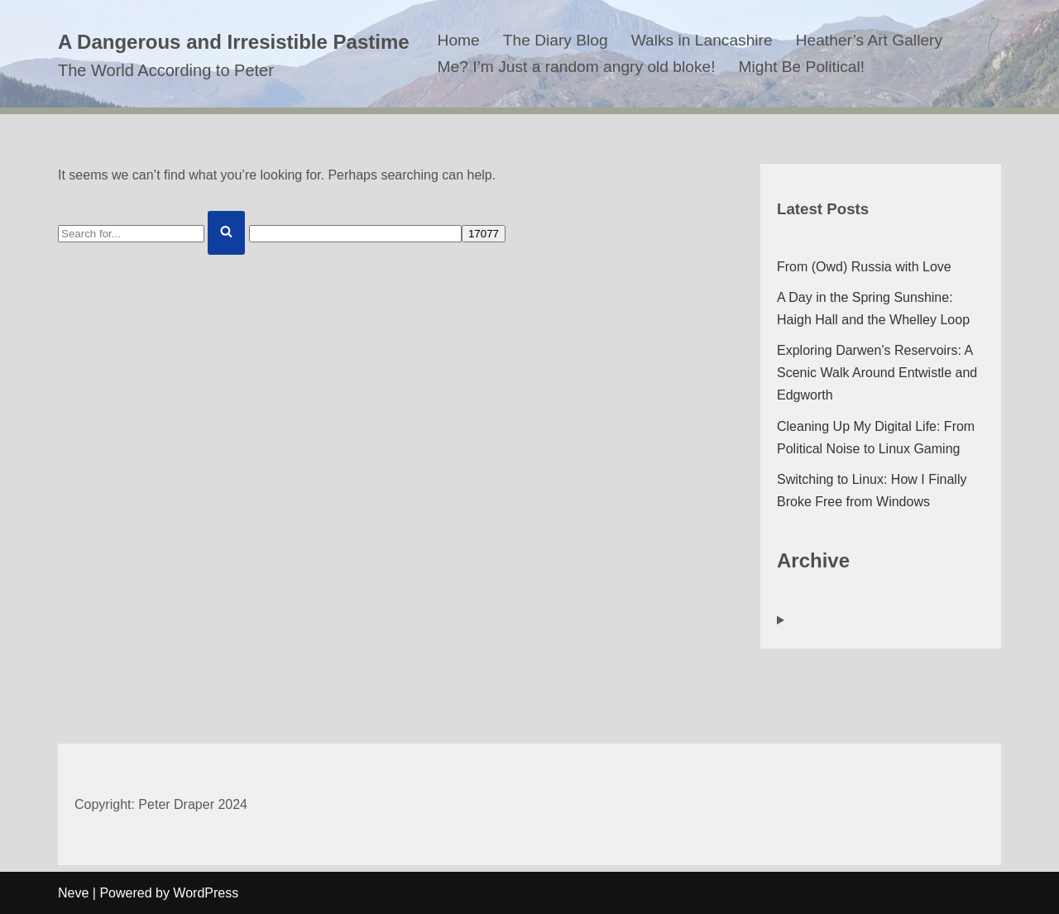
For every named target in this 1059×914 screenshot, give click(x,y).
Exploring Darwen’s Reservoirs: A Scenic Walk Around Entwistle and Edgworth (877, 372)
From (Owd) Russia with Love (864, 267)
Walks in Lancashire (702, 40)
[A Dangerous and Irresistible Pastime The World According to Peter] (234, 54)
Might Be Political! (802, 66)
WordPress (205, 893)
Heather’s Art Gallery (869, 40)
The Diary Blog (555, 40)
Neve (73, 893)
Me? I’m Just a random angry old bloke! (577, 66)
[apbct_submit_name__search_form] (484, 233)
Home (459, 40)
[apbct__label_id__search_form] (355, 233)
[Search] (131, 233)
